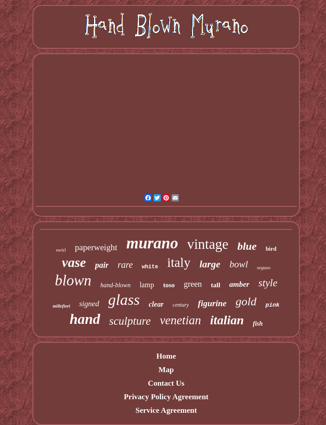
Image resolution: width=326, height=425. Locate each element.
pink (272, 305)
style (267, 283)
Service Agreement (166, 410)
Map (166, 369)
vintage (207, 244)
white (150, 267)
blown (73, 280)
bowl (238, 264)
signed (89, 303)
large (210, 264)
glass (124, 299)
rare (125, 265)
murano (152, 243)
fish (258, 323)
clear (156, 304)
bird (270, 248)
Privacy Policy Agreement (166, 396)
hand (85, 319)
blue (247, 246)
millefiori (61, 306)
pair (101, 265)
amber (239, 284)
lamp (147, 285)
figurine (212, 303)
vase (74, 262)
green (193, 284)
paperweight (96, 247)
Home (166, 356)
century (180, 305)
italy (179, 262)
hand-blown (115, 285)
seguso (263, 267)
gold (246, 301)
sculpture (130, 321)
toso (169, 285)
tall (215, 285)
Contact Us (166, 383)
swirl (61, 249)
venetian (180, 320)
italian (227, 320)
